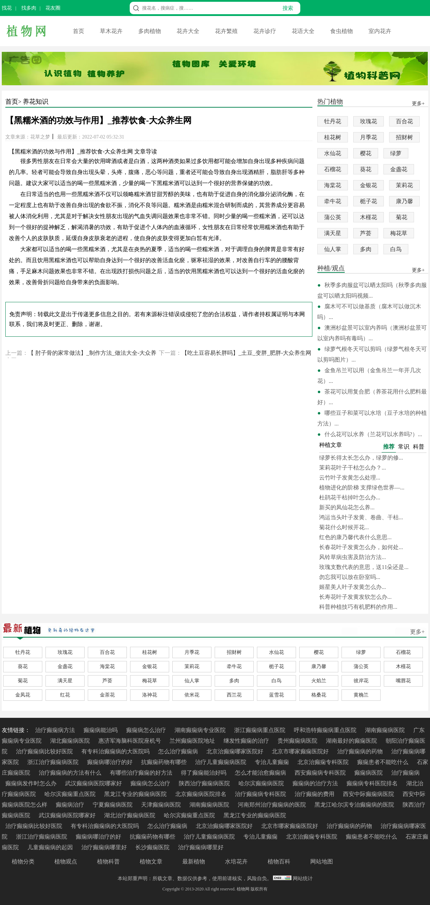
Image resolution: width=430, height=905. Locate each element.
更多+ (417, 632)
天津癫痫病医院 (161, 805)
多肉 (365, 249)
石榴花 (332, 169)
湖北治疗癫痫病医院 (130, 815)
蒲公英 (332, 217)
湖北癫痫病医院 (70, 741)
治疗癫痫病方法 (55, 730)
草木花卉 (112, 31)
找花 (7, 8)
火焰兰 (318, 680)
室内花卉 (380, 31)
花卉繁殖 (227, 31)
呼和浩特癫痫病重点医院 (326, 730)
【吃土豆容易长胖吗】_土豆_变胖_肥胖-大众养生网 (246, 353)
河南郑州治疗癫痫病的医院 (272, 805)
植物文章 (151, 861)
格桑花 (318, 695)
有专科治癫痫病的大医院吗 (116, 751)
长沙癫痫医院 (153, 847)
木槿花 (368, 217)
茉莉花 (404, 185)
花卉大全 (189, 31)
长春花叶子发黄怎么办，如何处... (361, 547)
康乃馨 (404, 201)
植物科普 (108, 861)
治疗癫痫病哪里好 (104, 847)
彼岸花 (361, 680)
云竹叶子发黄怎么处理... (349, 478)
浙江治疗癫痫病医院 (53, 762)
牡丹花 (332, 121)
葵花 (365, 169)
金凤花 (22, 695)
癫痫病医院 (369, 773)
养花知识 (35, 101)
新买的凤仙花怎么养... (347, 507)
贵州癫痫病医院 (298, 741)
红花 (65, 695)
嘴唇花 (403, 680)
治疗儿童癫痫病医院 (221, 762)
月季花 (368, 137)
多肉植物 (150, 31)
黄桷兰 (361, 695)
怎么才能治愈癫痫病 (261, 773)
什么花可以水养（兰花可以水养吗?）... (373, 434)
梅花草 (398, 233)
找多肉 (28, 8)
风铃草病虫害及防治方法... (352, 557)
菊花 (401, 217)
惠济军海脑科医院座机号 (130, 741)
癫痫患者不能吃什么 (383, 762)
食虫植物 (342, 31)
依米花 (191, 695)
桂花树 (332, 137)
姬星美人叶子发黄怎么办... (352, 587)
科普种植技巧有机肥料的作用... (358, 607)
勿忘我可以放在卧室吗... (349, 577)
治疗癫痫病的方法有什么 (71, 773)
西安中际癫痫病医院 (369, 794)
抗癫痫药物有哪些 (164, 762)
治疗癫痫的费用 (315, 794)
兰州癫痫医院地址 (193, 741)
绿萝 (396, 153)
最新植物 (193, 861)
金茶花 (107, 695)
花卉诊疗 (265, 31)
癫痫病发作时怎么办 (31, 783)
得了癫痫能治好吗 (204, 773)
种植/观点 (331, 269)
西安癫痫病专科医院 (321, 773)
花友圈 (52, 8)
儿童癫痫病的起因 (50, 847)
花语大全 (304, 31)
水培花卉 (236, 861)
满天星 (332, 233)
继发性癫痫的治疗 (247, 741)
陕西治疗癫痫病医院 (205, 783)
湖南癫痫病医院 (385, 730)
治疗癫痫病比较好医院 (45, 751)
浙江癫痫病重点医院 (260, 730)
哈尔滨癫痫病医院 (261, 783)
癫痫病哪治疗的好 (110, 762)
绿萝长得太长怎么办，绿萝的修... (361, 458)
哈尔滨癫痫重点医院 (70, 794)
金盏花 (398, 169)
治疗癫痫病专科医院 (261, 794)
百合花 (404, 121)
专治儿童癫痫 (272, 762)
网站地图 (321, 861)
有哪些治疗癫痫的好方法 (142, 773)
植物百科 (279, 861)
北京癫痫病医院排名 (201, 794)
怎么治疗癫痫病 (178, 751)
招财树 (404, 137)
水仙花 (332, 153)
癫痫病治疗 (71, 805)
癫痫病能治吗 (101, 730)
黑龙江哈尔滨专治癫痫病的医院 (355, 805)
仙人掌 (332, 249)
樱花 (365, 153)
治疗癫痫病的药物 (360, 751)
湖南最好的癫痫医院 (352, 741)
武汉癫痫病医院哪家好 (94, 783)
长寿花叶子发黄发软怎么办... (355, 597)
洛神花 (149, 695)
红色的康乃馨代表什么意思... (355, 537)
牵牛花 (332, 201)
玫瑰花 (368, 121)
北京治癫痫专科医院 (323, 762)
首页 (79, 31)
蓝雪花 (276, 695)
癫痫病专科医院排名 (372, 783)
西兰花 (234, 695)
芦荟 (365, 233)
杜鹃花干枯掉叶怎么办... (349, 497)
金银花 (368, 185)
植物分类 (23, 861)
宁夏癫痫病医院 (113, 805)
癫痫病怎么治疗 (146, 730)
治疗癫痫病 (405, 773)
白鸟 (396, 249)
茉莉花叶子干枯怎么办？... (352, 468)
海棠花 (332, 185)
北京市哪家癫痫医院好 (301, 751)
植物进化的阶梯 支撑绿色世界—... (361, 487)
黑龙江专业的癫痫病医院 (136, 794)
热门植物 (330, 102)
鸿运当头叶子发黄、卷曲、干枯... (361, 517)
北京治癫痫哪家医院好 (235, 751)
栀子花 (368, 201)
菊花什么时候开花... (344, 527)
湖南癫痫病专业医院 (200, 730)
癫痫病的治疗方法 (315, 783)
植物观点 (65, 861)
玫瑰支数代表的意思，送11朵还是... (363, 567)
